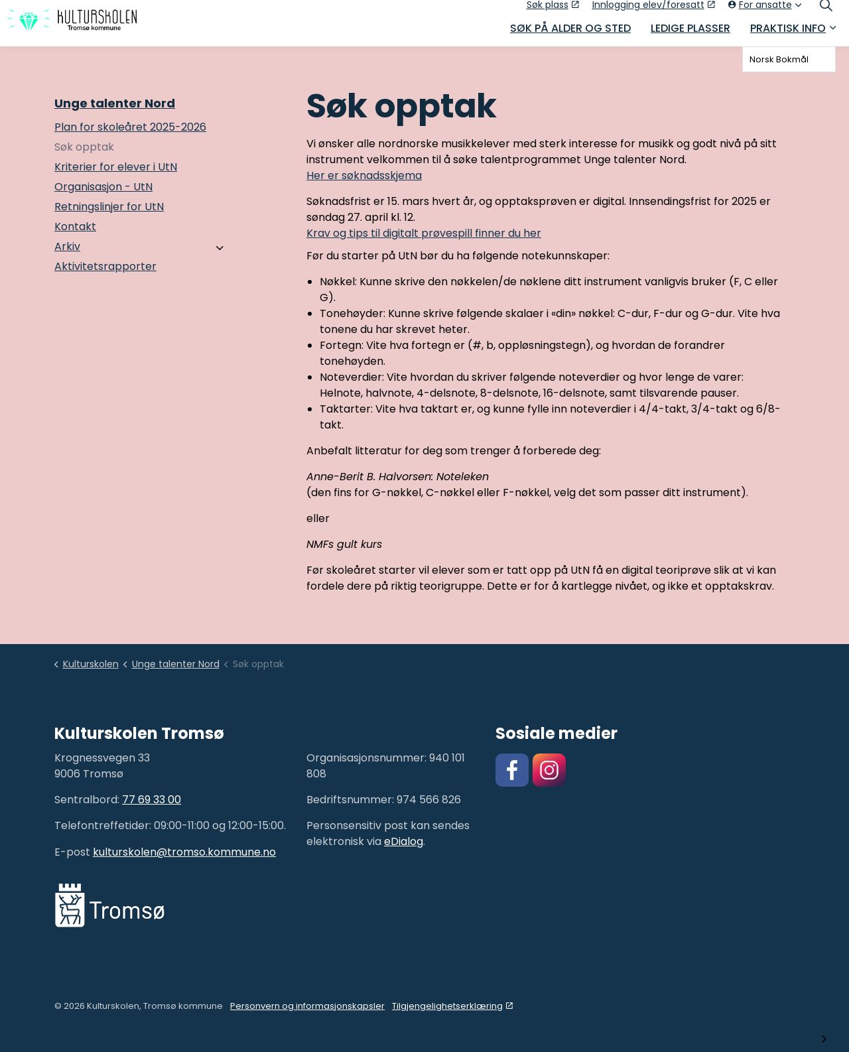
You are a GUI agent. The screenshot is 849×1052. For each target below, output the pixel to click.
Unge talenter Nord (114, 103)
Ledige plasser (690, 34)
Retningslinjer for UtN (109, 206)
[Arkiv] (220, 248)
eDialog (403, 841)
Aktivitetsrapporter (105, 266)
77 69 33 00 (151, 799)
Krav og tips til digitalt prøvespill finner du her (423, 233)
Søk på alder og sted (570, 34)
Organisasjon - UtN (103, 186)
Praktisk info (788, 34)
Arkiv (67, 246)
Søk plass (553, 11)
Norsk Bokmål (779, 59)
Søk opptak (84, 147)
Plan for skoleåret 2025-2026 (130, 127)
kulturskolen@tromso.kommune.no (184, 852)
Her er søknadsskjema (364, 175)
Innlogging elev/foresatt (653, 11)
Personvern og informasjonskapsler (307, 1006)
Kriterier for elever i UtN (115, 166)
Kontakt (75, 226)
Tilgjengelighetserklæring (452, 1006)
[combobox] (789, 59)
